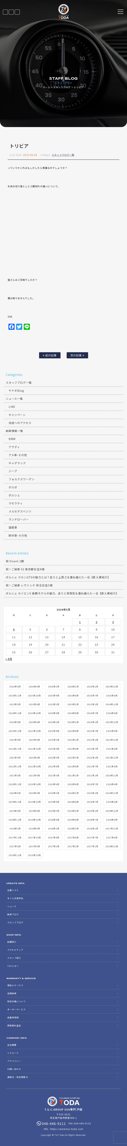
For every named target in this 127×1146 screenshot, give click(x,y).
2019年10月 (34, 801)
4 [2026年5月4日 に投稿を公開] (14, 629)
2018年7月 (92, 819)
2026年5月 (15, 686)
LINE (11, 12)
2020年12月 (112, 775)
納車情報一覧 (14, 431)
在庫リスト (5, 12)
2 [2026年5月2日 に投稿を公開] (97, 622)
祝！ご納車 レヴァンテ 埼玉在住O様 (29, 585)
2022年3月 (53, 757)
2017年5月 (15, 846)
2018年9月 (53, 819)
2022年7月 (92, 748)
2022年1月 (92, 757)
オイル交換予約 (15, 898)
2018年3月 (53, 828)
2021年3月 (53, 775)
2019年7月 (92, 801)
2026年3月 (53, 686)
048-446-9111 (17, 12)
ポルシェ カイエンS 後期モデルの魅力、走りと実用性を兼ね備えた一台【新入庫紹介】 (62, 593)
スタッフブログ (62, 87)
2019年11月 (15, 801)
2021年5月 (15, 775)
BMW (12, 439)
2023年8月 (73, 730)
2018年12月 (112, 810)
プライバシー (14, 1060)
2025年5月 (15, 704)
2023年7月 (92, 730)
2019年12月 (112, 793)
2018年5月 (15, 828)
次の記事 (77, 355)
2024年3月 (53, 722)
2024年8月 (73, 713)
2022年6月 (111, 748)
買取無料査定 (14, 1025)
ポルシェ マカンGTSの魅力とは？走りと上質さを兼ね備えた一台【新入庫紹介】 (58, 577)
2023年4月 (34, 739)
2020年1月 (92, 793)
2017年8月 (73, 837)
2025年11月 (15, 695)
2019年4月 (34, 810)
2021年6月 (111, 766)
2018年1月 (92, 828)
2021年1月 (92, 775)
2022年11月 (15, 748)
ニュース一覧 (14, 399)
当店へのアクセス (20, 423)
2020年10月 (34, 784)
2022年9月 (53, 748)
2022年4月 (34, 757)
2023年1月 (92, 739)
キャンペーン (17, 415)
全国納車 (11, 993)
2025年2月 (73, 704)
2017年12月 (112, 828)
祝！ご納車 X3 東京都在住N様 (25, 569)
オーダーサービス (16, 1009)
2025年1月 (92, 704)
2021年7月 (92, 766)
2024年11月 (15, 713)
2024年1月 (92, 722)
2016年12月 (112, 846)
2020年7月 (92, 784)
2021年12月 (112, 757)
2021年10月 (34, 766)
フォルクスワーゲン (21, 479)
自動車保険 (13, 1017)
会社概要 (11, 1044)
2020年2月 (73, 793)
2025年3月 (53, 704)
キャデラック (17, 463)
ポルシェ (14, 495)
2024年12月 (112, 704)
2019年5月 (15, 810)
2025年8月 (73, 695)
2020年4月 (34, 793)
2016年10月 (34, 855)
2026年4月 (34, 686)
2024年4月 (34, 722)
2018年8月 (73, 819)
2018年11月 (15, 819)
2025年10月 (34, 695)
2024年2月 (73, 722)
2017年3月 (53, 846)
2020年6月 (111, 784)
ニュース (11, 906)
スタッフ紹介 (14, 957)
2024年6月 (111, 713)
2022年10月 (34, 748)
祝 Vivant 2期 (15, 561)
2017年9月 (53, 837)
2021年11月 (15, 766)
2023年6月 (111, 730)
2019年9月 (53, 801)
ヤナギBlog (16, 390)
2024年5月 (15, 722)
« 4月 (8, 659)
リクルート (13, 1052)
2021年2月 (73, 775)
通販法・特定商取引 (17, 1077)
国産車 (13, 527)
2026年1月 (92, 686)
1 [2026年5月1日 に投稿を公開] (80, 622)
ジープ (13, 471)
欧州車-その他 (18, 535)
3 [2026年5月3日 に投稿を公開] (113, 622)
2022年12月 (112, 739)
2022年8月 (73, 748)
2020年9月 (53, 784)
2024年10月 (34, 713)
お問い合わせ (14, 1068)
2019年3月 (53, 810)
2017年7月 (92, 837)
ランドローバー (19, 519)
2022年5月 (15, 757)
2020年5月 (15, 793)
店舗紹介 (11, 941)
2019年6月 (111, 801)
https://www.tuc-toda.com (66, 1128)
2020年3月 (53, 793)
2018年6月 (111, 819)
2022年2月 (73, 757)
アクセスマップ (15, 949)
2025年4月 (34, 704)
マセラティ (16, 503)
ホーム (46, 87)
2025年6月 (111, 695)
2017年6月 (111, 837)
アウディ (14, 447)
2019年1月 (92, 810)
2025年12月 (112, 686)
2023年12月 (112, 722)
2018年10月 (34, 819)
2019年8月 (73, 801)
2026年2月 (73, 686)
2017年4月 (34, 846)
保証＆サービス (15, 985)
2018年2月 (73, 828)
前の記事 (50, 355)
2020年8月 (73, 784)
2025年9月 (53, 695)
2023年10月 (34, 730)
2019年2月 (73, 810)
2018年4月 (34, 828)
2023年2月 (73, 739)
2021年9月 (53, 766)
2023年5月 (15, 739)
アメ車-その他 (18, 455)
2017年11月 (15, 837)
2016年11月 (15, 855)
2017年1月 (92, 846)
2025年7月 (92, 695)
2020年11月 (15, 784)
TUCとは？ (13, 965)
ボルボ (13, 487)
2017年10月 (34, 837)
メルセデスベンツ (20, 511)
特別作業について (16, 1001)
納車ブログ (13, 914)
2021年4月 (34, 775)
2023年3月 (53, 739)
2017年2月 (73, 846)
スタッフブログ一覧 (63, 154)
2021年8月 (73, 766)
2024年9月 (53, 713)
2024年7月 (92, 713)
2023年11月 (15, 730)
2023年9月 (53, 730)
